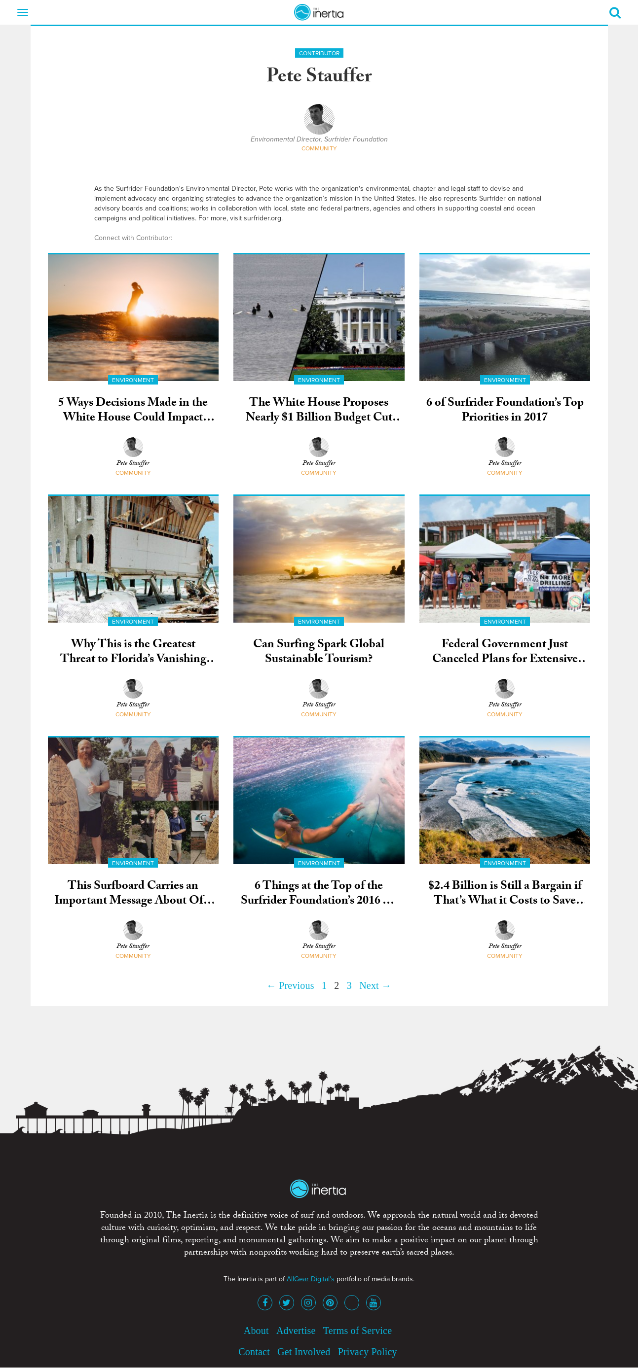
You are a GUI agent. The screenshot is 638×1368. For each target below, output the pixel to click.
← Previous (290, 985)
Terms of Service (357, 1330)
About (256, 1330)
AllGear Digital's (311, 1279)
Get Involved (303, 1351)
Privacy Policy (367, 1351)
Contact (254, 1351)
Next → (375, 985)
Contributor (319, 53)
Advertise (296, 1330)
